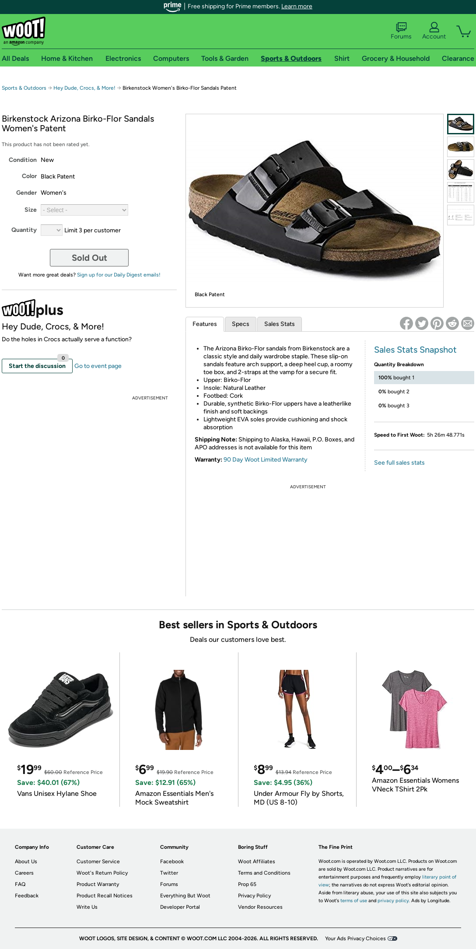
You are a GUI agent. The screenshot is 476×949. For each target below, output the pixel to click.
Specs (240, 324)
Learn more (296, 6)
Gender (26, 192)
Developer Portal (180, 907)
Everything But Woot (185, 896)
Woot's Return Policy (102, 873)
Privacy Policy (254, 896)
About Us (26, 861)
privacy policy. (394, 900)
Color (29, 176)
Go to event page (98, 366)
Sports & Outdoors (24, 88)
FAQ (20, 884)
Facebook (172, 861)
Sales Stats (279, 324)
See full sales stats (399, 462)
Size (30, 210)
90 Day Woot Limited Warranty (266, 459)
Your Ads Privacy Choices (355, 938)
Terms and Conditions (264, 873)
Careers (24, 873)
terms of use (353, 900)
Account (434, 31)
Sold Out (89, 257)
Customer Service (98, 861)
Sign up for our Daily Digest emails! (119, 275)
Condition (23, 160)
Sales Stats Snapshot (415, 349)
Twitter (169, 873)
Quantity (24, 230)
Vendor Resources (260, 907)
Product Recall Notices (105, 896)
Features (204, 324)
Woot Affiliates (256, 861)
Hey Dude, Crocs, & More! (84, 88)
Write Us (87, 907)
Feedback (26, 896)
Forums (401, 31)
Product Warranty (98, 884)
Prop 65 (247, 884)
